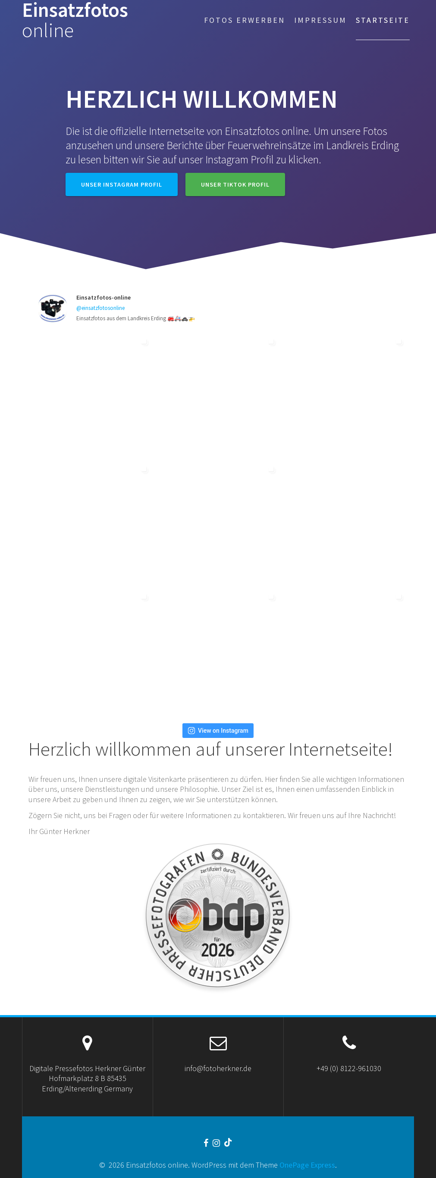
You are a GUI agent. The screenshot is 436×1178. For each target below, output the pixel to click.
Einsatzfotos (75, 20)
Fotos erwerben (244, 20)
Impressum (320, 20)
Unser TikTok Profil (235, 184)
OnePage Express (307, 1165)
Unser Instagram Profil (121, 184)
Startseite (383, 20)
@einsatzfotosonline (100, 308)
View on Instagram (218, 730)
